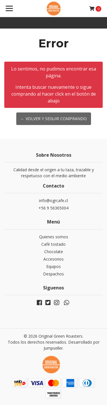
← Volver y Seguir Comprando (54, 118)
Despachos (53, 274)
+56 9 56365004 (53, 208)
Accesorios (53, 259)
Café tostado (53, 244)
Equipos (53, 266)
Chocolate (53, 251)
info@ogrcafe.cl (53, 200)
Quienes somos (53, 236)
